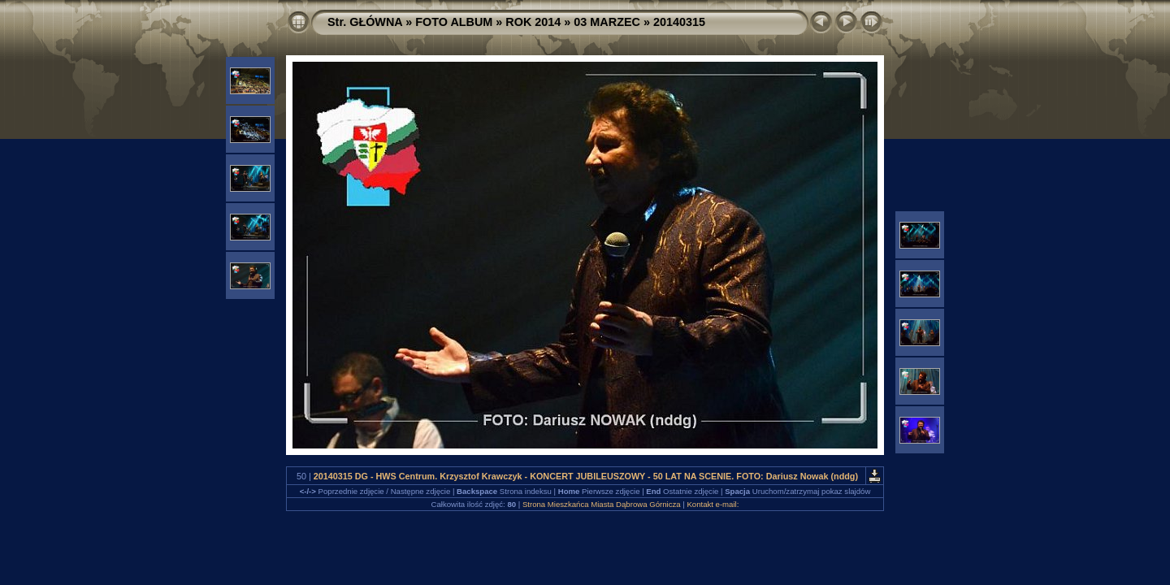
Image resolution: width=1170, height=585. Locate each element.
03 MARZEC (607, 21)
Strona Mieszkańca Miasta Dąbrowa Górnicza (601, 504)
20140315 (679, 21)
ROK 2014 (533, 21)
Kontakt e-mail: (713, 504)
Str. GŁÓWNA (364, 21)
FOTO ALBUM (453, 21)
